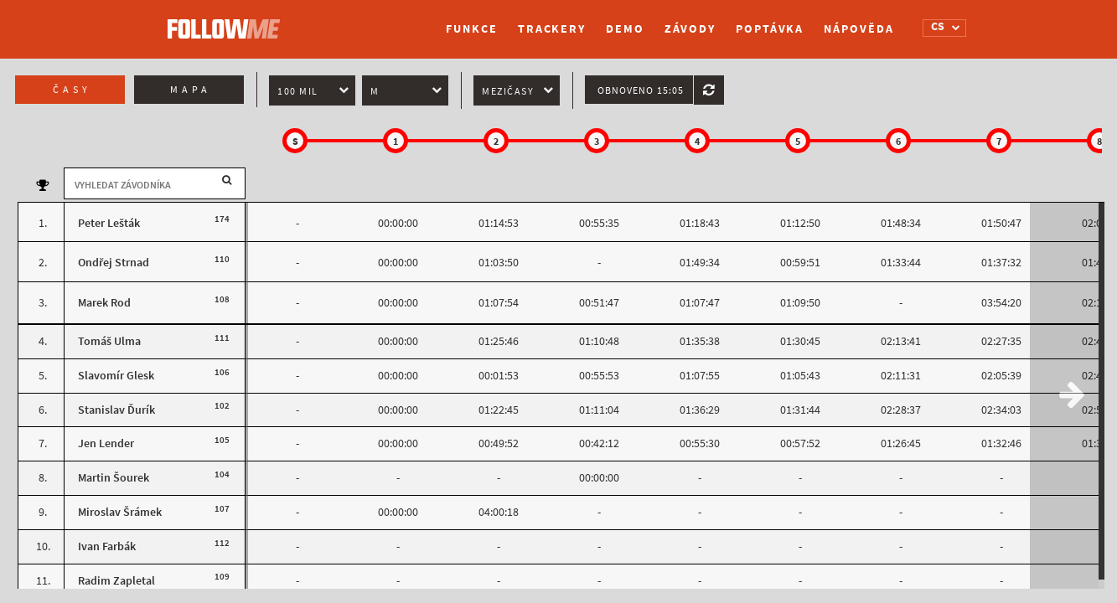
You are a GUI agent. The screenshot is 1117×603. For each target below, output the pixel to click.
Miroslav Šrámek (120, 512)
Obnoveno (640, 90)
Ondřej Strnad (113, 263)
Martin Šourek (113, 478)
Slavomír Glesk (116, 376)
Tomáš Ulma (109, 341)
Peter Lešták (109, 223)
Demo (625, 29)
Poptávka (770, 29)
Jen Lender (106, 443)
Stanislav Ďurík (116, 410)
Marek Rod (104, 303)
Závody (690, 29)
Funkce (471, 29)
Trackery (552, 29)
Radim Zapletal (116, 581)
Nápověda (858, 29)
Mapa (190, 89)
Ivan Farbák (107, 546)
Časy (72, 89)
